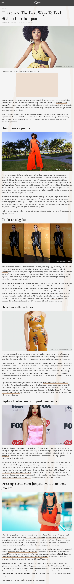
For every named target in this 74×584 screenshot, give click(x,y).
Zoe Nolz (6, 23)
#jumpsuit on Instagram (47, 114)
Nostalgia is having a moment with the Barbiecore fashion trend (25, 448)
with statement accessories (35, 537)
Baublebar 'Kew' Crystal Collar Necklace (22, 551)
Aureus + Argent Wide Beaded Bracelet (16, 573)
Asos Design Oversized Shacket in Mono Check (46, 293)
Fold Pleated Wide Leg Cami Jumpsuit (18, 465)
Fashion (4, 9)
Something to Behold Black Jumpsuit (18, 283)
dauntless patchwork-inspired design (43, 117)
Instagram (66, 359)
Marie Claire (35, 199)
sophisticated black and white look (14, 117)
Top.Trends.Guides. (8, 185)
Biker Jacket (55, 298)
